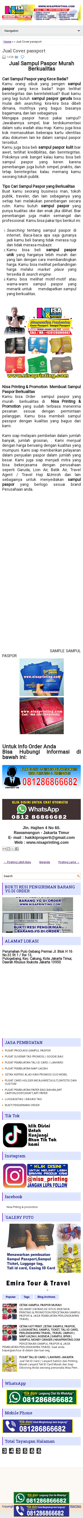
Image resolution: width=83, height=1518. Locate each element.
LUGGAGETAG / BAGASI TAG (23, 1099)
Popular (11, 1297)
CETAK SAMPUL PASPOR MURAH (40, 1305)
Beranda (44, 862)
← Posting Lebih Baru (17, 862)
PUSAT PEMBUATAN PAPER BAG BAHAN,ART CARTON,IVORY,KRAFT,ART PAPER (33, 1091)
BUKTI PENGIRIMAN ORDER (22, 1105)
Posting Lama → (68, 862)
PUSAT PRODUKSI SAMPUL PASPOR (28, 1050)
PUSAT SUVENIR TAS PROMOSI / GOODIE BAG (34, 1056)
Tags (27, 1297)
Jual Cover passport (23, 50)
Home (7, 41)
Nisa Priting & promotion (22, 1207)
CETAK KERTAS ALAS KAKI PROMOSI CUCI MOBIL (36, 1074)
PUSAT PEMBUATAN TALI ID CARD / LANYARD (34, 1062)
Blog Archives (46, 1297)
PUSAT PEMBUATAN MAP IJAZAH (26, 1068)
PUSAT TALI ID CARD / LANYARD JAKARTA (46, 1357)
